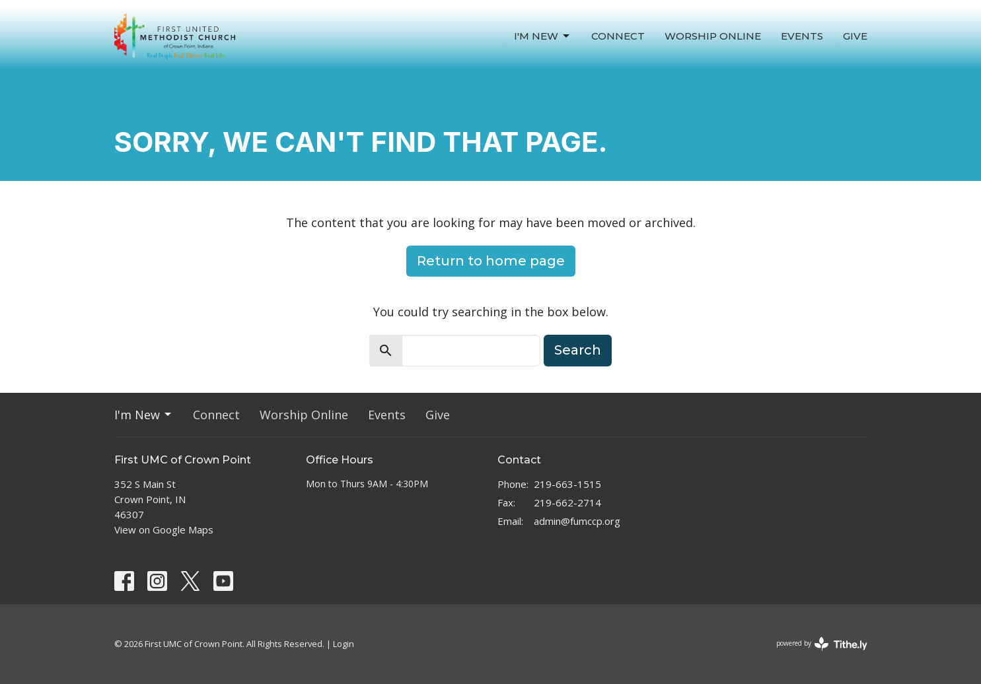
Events (802, 36)
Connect (618, 36)
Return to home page (491, 261)
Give (855, 36)
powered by (821, 644)
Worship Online (713, 36)
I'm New (542, 36)
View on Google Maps (163, 529)
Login (343, 644)
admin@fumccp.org (577, 521)
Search (577, 350)
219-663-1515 (567, 484)
